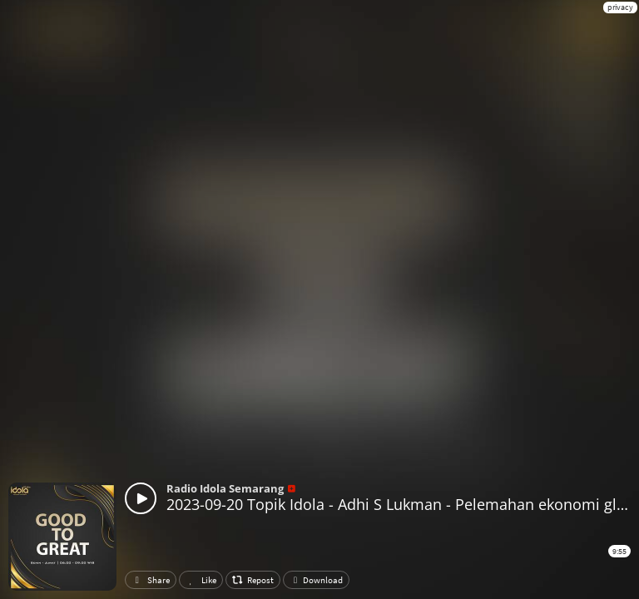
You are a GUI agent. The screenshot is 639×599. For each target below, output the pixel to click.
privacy (620, 7)
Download (316, 580)
